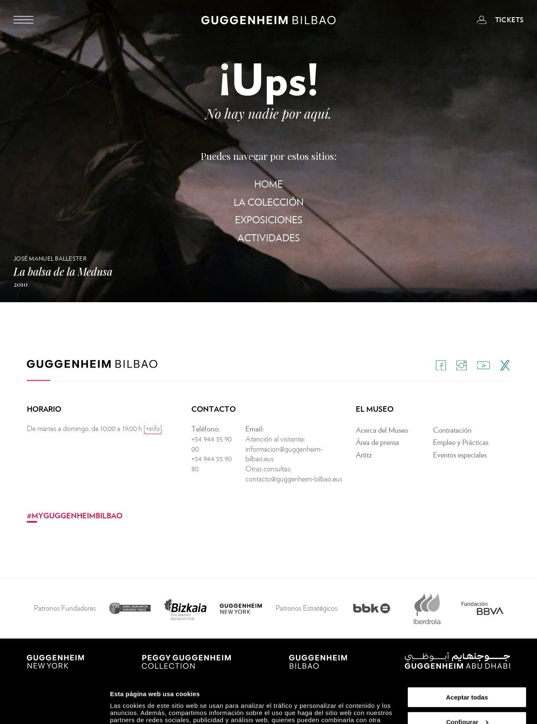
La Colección (269, 202)
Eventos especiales (460, 470)
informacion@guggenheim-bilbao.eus (284, 469)
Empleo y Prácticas (460, 458)
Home (268, 184)
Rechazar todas (467, 703)
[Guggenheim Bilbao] (268, 21)
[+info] (152, 443)
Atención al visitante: (275, 454)
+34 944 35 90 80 (211, 479)
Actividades (268, 238)
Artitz (364, 470)
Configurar (467, 678)
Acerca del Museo (382, 445)
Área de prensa (377, 458)
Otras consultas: (268, 484)
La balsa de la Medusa (62, 271)
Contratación (452, 445)
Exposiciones (268, 220)
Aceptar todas (467, 654)
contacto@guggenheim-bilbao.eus (293, 494)
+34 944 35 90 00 (211, 459)
